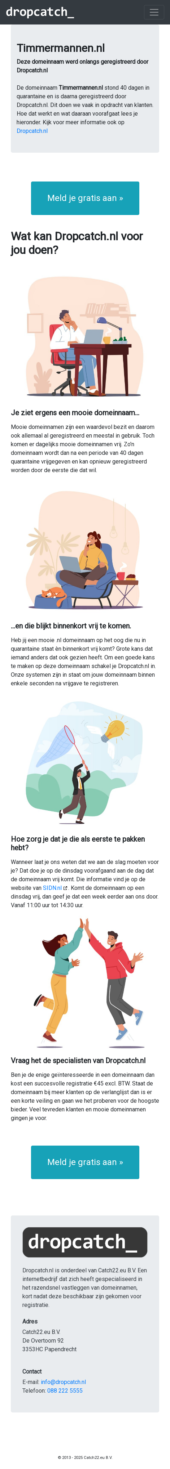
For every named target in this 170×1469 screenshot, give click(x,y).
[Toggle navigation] (154, 12)
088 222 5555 (65, 1390)
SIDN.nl (52, 887)
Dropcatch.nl (32, 130)
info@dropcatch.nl (63, 1382)
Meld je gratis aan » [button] (85, 198)
